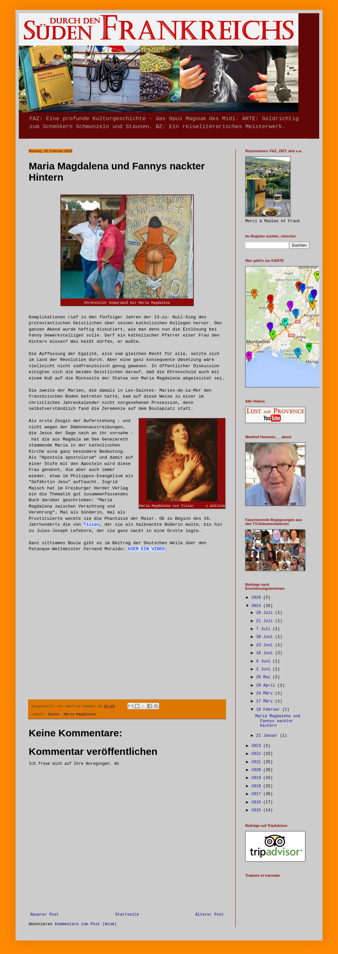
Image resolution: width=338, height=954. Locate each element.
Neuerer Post (44, 914)
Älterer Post (209, 914)
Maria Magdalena (79, 714)
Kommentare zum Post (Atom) (86, 924)
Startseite (127, 914)
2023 (257, 746)
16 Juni (265, 653)
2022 (257, 754)
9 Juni (264, 661)
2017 (257, 794)
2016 (257, 802)
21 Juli (265, 621)
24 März (265, 693)
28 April (267, 685)
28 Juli (265, 613)
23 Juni (265, 645)
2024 (257, 606)
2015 (257, 810)
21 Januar (268, 735)
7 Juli (264, 629)
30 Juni (265, 637)
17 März (265, 701)
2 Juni (264, 669)
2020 (257, 770)
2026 (257, 597)
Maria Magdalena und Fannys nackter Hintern (277, 721)
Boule (54, 714)
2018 (257, 786)
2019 (257, 778)
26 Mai (264, 677)
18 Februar (269, 709)
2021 (257, 762)
